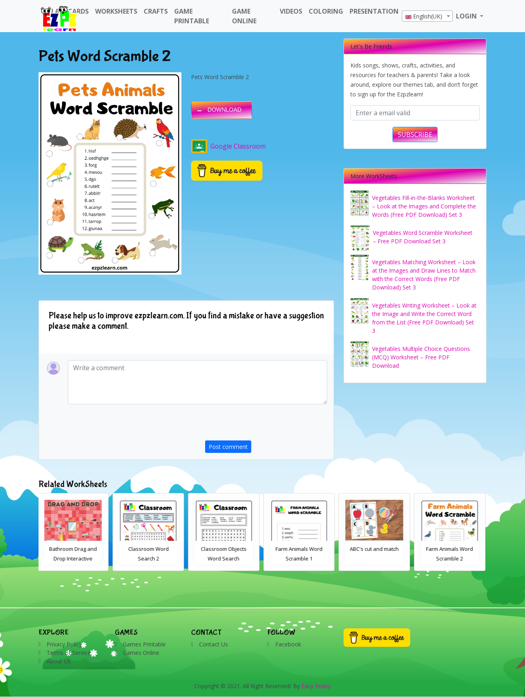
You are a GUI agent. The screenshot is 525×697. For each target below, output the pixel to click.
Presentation (374, 11)
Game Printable (191, 16)
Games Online (141, 652)
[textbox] (427, 16)
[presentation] (266, 424)
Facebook (288, 644)
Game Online (244, 16)
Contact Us (213, 644)
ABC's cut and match (375, 548)
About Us (59, 661)
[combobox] (427, 16)
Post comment (228, 446)
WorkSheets (116, 11)
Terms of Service (69, 652)
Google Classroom (228, 146)
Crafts (156, 11)
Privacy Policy (64, 644)
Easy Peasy (316, 686)
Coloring (326, 11)
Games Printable (144, 644)
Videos (291, 11)
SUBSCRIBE (415, 134)
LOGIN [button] (467, 16)
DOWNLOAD (225, 109)
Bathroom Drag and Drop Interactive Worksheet (74, 558)
